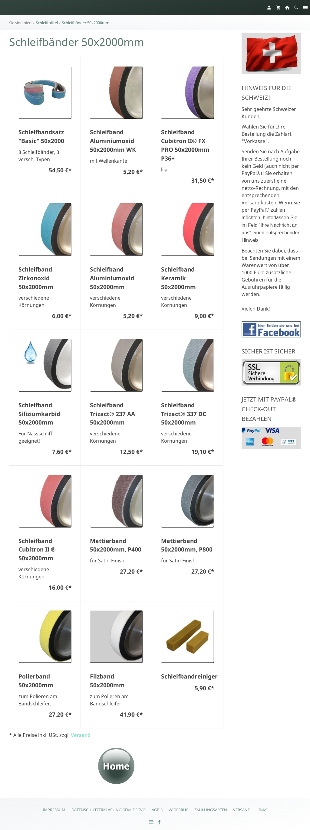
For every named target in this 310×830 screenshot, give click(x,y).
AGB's (157, 809)
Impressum (54, 809)
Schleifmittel (47, 22)
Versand (81, 735)
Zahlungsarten (210, 809)
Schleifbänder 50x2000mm (85, 22)
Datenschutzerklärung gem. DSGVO (108, 809)
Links (261, 809)
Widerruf (178, 809)
